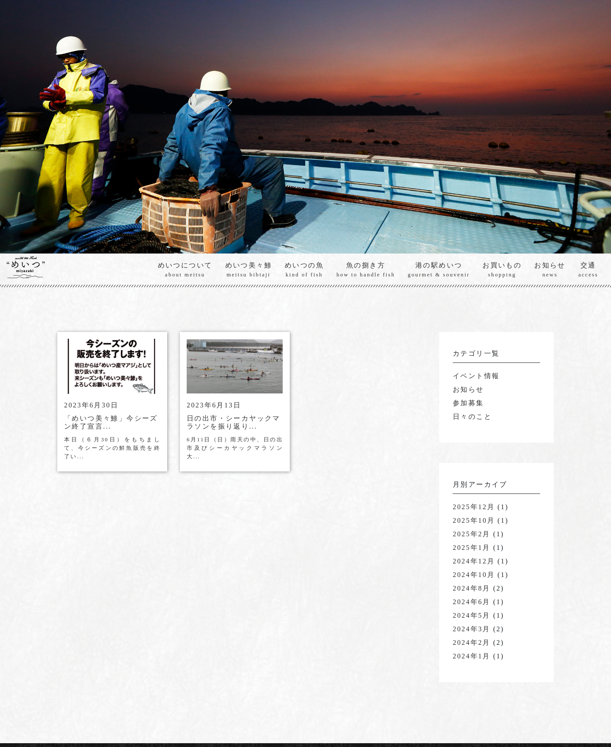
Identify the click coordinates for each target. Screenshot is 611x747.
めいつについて (185, 270)
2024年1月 (471, 656)
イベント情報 (476, 376)
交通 (588, 270)
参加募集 (468, 403)
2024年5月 (471, 615)
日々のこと (472, 417)
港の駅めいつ (439, 270)
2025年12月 (474, 507)
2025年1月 (471, 548)
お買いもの (501, 270)
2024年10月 (474, 575)
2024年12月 (474, 561)
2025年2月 (471, 534)
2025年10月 (474, 520)
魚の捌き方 (365, 270)
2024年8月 (471, 588)
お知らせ (550, 270)
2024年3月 (471, 629)
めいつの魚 (304, 270)
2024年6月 (471, 602)
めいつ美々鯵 (248, 270)
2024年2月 (471, 643)
